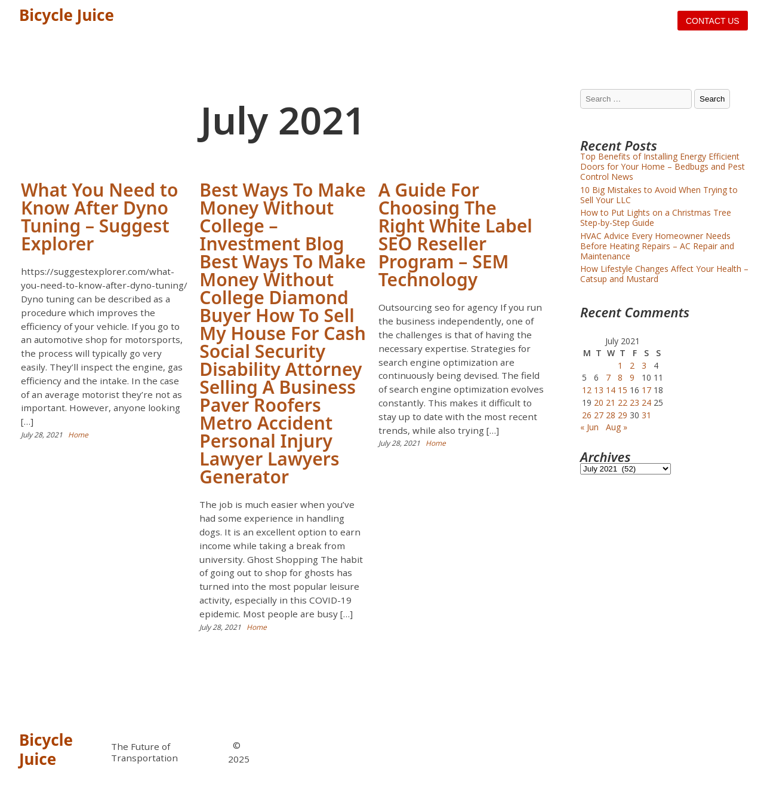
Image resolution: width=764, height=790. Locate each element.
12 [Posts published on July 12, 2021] (587, 390)
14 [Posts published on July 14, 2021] (610, 390)
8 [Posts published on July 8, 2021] (620, 377)
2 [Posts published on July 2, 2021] (632, 365)
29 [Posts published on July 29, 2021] (622, 415)
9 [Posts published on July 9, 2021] (632, 377)
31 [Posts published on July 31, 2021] (646, 415)
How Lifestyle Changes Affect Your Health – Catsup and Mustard (664, 273)
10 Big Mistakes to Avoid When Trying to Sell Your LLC (659, 195)
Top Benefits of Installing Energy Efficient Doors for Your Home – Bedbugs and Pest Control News (662, 166)
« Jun (589, 427)
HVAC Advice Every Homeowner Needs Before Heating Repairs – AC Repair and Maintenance (657, 246)
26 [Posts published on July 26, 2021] (587, 415)
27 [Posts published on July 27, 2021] (598, 415)
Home (78, 435)
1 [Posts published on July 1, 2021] (620, 365)
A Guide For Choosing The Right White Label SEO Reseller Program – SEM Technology (455, 234)
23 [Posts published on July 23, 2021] (634, 402)
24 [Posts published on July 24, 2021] (646, 402)
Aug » (616, 427)
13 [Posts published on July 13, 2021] (598, 390)
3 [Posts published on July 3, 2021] (644, 365)
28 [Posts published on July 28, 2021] (610, 415)
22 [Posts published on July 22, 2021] (622, 402)
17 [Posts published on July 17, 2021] (646, 390)
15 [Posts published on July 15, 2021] (622, 390)
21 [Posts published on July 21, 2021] (610, 402)
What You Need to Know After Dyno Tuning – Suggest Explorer (99, 216)
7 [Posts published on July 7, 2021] (608, 377)
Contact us (713, 21)
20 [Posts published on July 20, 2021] (598, 402)
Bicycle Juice (66, 15)
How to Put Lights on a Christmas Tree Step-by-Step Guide (655, 217)
